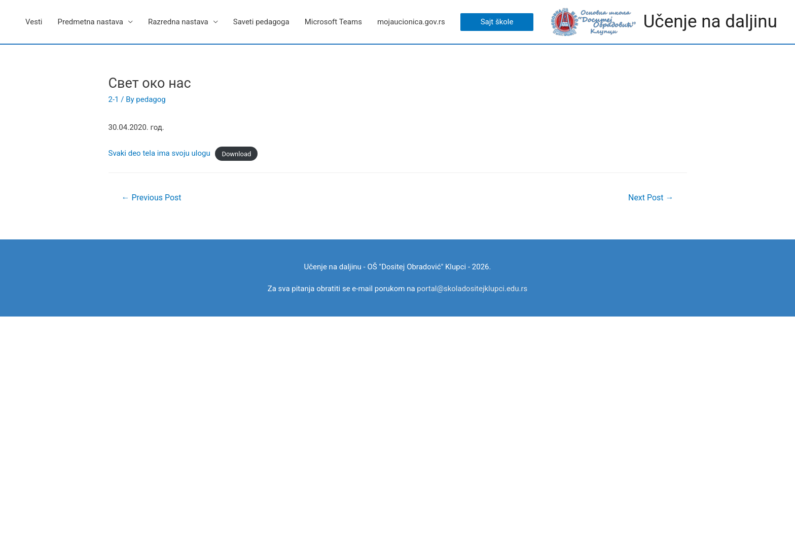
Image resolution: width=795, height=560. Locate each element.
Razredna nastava (178, 21)
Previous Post (151, 197)
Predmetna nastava (90, 21)
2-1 (114, 99)
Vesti (33, 21)
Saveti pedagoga (261, 21)
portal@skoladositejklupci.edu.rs (472, 288)
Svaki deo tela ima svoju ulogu (159, 153)
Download (236, 153)
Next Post (651, 197)
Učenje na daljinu (710, 21)
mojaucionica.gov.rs (411, 21)
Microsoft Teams (333, 21)
